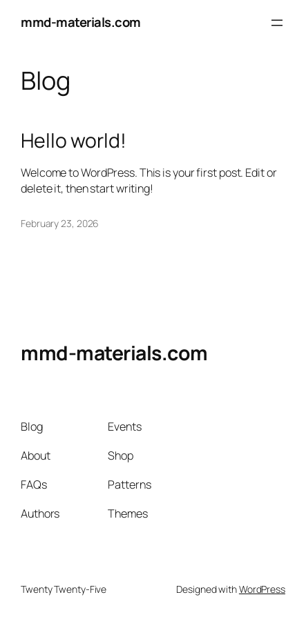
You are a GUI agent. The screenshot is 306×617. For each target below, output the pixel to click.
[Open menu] (277, 22)
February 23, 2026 (60, 223)
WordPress (262, 589)
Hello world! (73, 141)
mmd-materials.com (81, 22)
